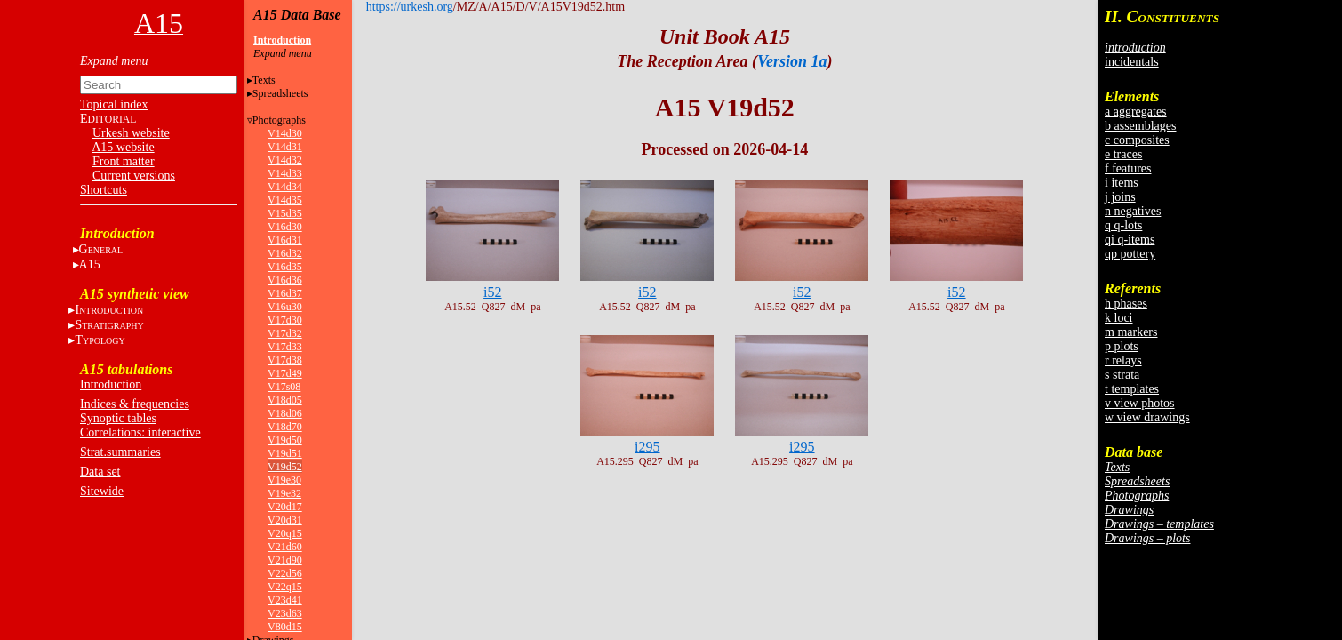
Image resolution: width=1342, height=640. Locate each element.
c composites (1137, 140)
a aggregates (1136, 111)
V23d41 (285, 600)
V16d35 (285, 266)
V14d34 (285, 186)
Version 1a (792, 61)
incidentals (1132, 61)
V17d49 (285, 373)
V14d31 (285, 146)
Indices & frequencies (134, 404)
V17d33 (285, 346)
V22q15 (285, 586)
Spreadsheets (280, 93)
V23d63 (285, 613)
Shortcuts (103, 189)
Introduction (110, 384)
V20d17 (285, 506)
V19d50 (285, 440)
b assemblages (1140, 125)
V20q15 (285, 533)
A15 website (123, 147)
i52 (492, 292)
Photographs (279, 120)
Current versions (133, 175)
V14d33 (285, 173)
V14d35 (285, 200)
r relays (1123, 360)
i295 (647, 446)
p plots (1121, 346)
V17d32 (285, 333)
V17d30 (285, 320)
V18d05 (285, 400)
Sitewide (102, 491)
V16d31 (285, 240)
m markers (1131, 332)
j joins (1120, 197)
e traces (1123, 154)
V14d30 (285, 133)
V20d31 (285, 520)
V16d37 (285, 293)
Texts (264, 80)
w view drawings (1147, 417)
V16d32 (285, 253)
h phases (1126, 303)
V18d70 (285, 426)
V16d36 (285, 280)
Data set (100, 471)
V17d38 (285, 360)
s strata (1122, 374)
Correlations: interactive (140, 432)
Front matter (123, 161)
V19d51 (285, 453)
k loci (1119, 317)
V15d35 (285, 213)
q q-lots (1123, 225)
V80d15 (285, 626)
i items (1121, 182)
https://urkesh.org (409, 6)
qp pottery (1130, 253)
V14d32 (285, 160)
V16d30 (285, 226)
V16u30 (285, 306)
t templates (1132, 389)
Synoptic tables (118, 418)
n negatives (1133, 211)
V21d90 (285, 560)
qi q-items (1129, 239)
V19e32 (284, 493)
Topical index (114, 104)
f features (1128, 168)
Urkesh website (131, 133)
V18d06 (285, 413)
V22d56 (285, 573)
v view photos (1140, 403)
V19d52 (285, 466)
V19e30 (284, 480)
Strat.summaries (120, 452)
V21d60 (285, 546)
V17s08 (284, 386)
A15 (89, 264)
